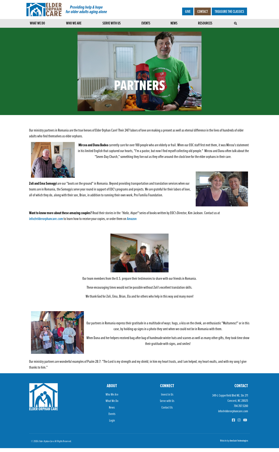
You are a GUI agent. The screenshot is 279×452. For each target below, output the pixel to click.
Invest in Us (167, 394)
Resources (205, 24)
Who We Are (73, 24)
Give (187, 11)
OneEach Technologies (239, 440)
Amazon (132, 218)
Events (145, 24)
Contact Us (167, 407)
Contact (202, 11)
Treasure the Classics (229, 11)
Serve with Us (111, 24)
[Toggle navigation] (236, 22)
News (173, 24)
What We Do (37, 24)
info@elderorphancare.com (46, 218)
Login (112, 420)
